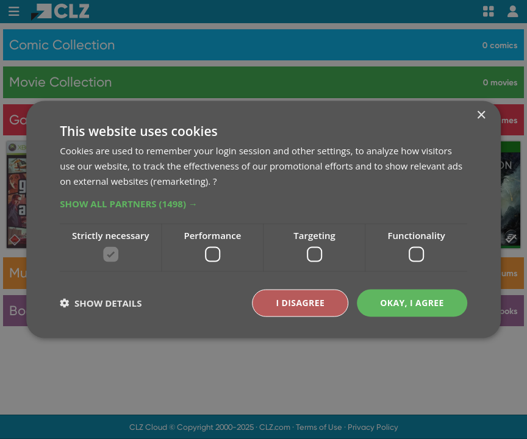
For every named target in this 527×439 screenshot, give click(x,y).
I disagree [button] (300, 303)
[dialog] (263, 219)
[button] (263, 203)
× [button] (481, 115)
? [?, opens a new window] (215, 180)
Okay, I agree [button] (412, 303)
